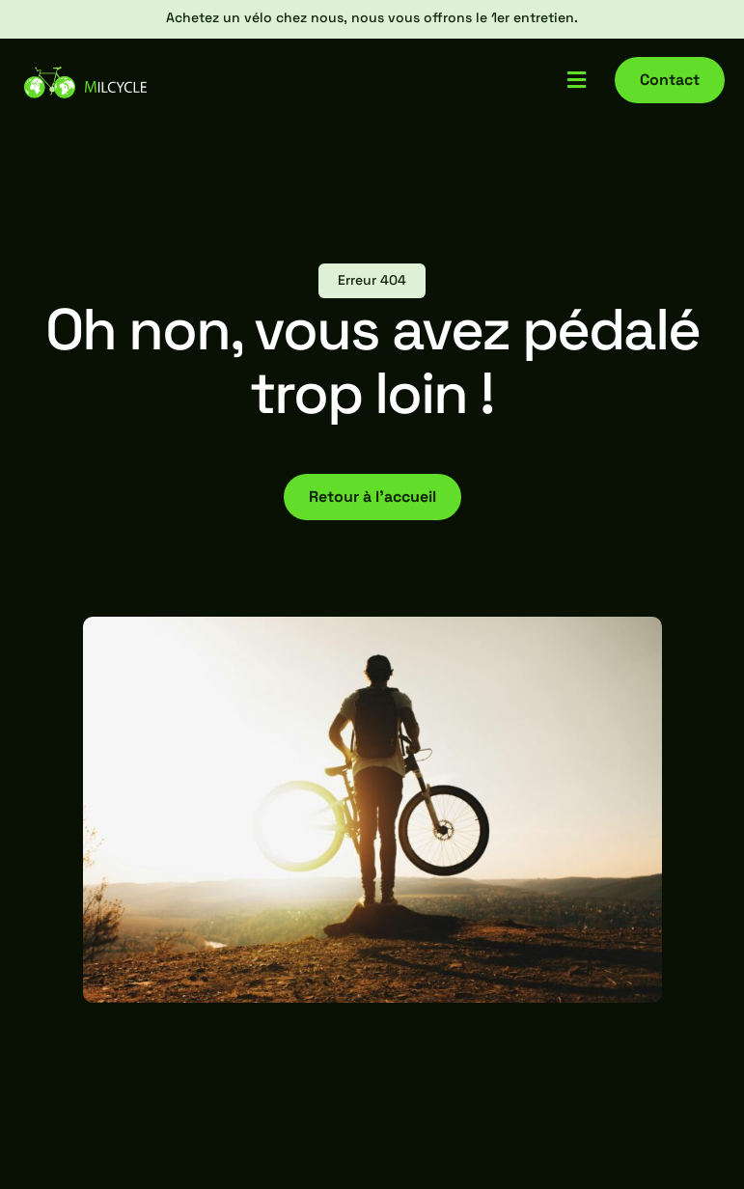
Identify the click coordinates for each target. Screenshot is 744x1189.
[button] (576, 80)
